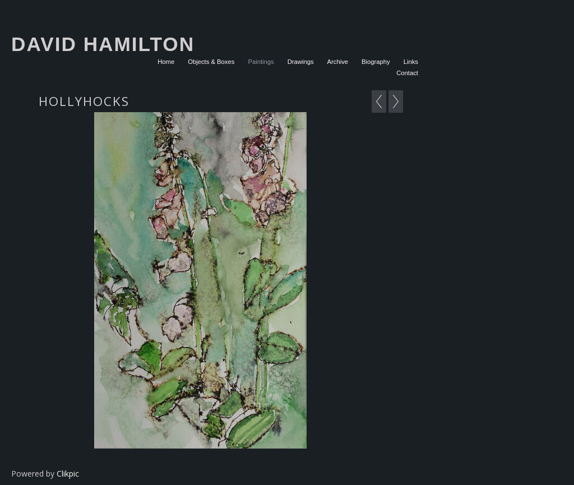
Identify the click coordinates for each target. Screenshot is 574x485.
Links (411, 61)
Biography (376, 61)
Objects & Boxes (211, 61)
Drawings (301, 61)
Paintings (261, 61)
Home (166, 61)
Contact (407, 73)
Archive (338, 61)
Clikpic (68, 473)
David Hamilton (103, 44)
